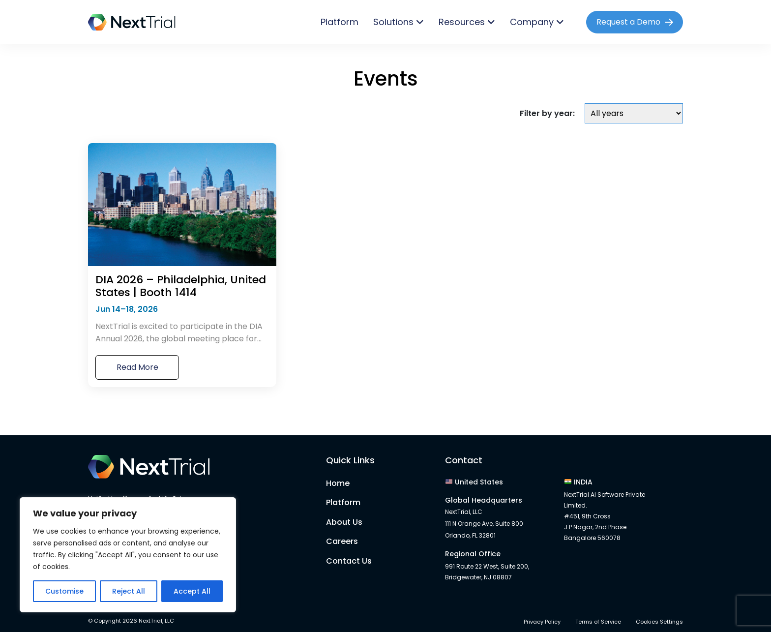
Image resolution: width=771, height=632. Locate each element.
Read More (137, 367)
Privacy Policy (542, 622)
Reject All (128, 591)
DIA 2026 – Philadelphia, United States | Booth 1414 (180, 286)
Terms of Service (598, 622)
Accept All (192, 591)
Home (338, 483)
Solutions (393, 22)
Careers (342, 541)
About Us (344, 522)
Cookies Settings (659, 622)
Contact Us (349, 561)
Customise (64, 591)
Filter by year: (547, 113)
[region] (128, 554)
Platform (339, 22)
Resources (462, 22)
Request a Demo (628, 22)
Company (532, 22)
